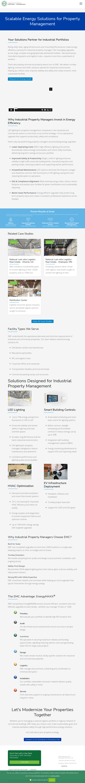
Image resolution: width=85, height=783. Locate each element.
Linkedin (33, 770)
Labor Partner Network (18, 770)
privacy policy (55, 776)
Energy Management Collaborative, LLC (13, 3)
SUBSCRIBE (24, 762)
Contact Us (64, 766)
